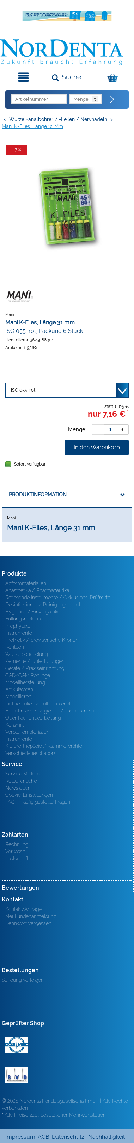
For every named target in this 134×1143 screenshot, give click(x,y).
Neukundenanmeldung (30, 916)
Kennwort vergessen (28, 923)
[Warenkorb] (110, 77)
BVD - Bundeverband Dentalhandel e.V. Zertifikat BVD (16, 1075)
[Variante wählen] (67, 390)
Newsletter (17, 788)
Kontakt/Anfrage (23, 909)
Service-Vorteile (22, 774)
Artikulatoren (19, 689)
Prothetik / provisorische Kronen (41, 640)
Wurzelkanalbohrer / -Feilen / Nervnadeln (58, 119)
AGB (43, 1136)
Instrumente (18, 633)
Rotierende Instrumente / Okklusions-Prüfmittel (58, 597)
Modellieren (18, 696)
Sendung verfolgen (23, 980)
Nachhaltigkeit (106, 1136)
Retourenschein (23, 781)
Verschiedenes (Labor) (30, 753)
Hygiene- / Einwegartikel (33, 611)
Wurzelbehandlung (26, 654)
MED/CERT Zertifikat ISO (16, 1045)
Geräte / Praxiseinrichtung (34, 668)
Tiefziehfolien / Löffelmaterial (37, 703)
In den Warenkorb (97, 447)
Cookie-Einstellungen (29, 795)
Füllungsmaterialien (26, 619)
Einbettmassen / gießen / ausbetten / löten (54, 711)
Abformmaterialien (25, 583)
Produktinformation (38, 494)
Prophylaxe (17, 626)
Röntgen (14, 647)
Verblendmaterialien (27, 732)
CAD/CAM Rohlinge (27, 675)
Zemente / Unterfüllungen (35, 661)
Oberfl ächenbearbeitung (33, 718)
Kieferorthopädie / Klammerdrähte (43, 746)
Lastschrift (16, 858)
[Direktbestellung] (112, 99)
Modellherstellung (25, 682)
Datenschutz (68, 1136)
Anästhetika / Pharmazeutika (37, 590)
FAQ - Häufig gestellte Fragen (37, 802)
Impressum (20, 1136)
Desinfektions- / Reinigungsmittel (42, 604)
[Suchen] (66, 77)
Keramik (14, 725)
